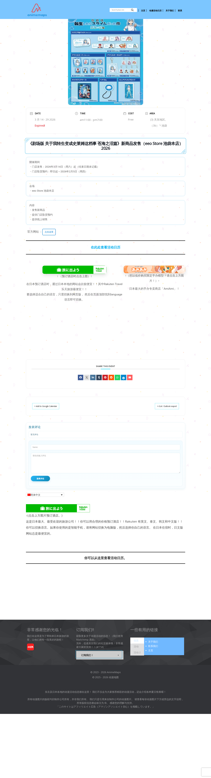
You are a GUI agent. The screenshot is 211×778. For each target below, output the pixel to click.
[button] (45, 506)
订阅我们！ (87, 666)
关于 (153, 652)
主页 (150, 661)
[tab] (137, 651)
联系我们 (153, 656)
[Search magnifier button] (132, 10)
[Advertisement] (105, 346)
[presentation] (136, 651)
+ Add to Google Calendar (48, 417)
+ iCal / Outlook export (164, 417)
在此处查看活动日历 (105, 258)
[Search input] (121, 10)
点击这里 (49, 242)
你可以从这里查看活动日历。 (105, 568)
